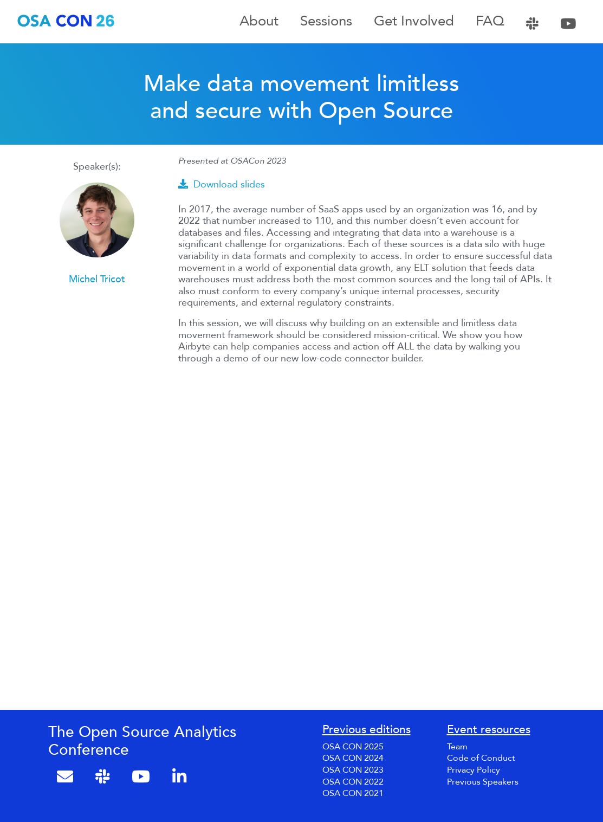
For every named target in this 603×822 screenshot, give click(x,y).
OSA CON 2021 (353, 793)
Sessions (326, 22)
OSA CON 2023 (353, 770)
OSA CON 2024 (353, 758)
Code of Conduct (481, 758)
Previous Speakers (482, 782)
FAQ (490, 22)
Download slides (221, 184)
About (258, 22)
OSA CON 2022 (353, 782)
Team (457, 747)
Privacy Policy (473, 770)
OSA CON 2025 (353, 747)
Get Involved (414, 22)
